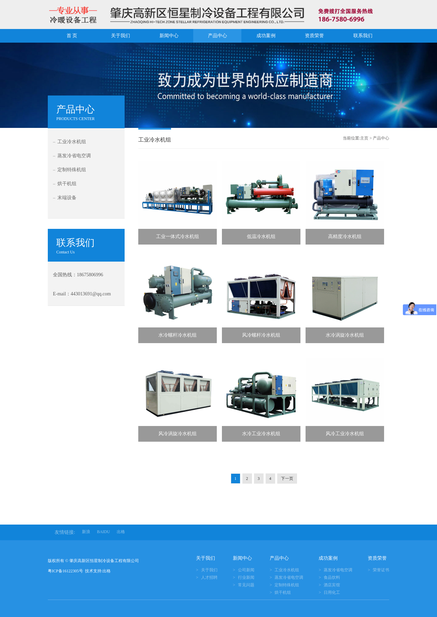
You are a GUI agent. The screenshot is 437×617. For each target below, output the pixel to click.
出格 (121, 531)
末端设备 (66, 197)
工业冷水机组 (71, 141)
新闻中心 (169, 35)
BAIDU (103, 531)
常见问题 (246, 585)
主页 (364, 138)
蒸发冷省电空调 (74, 155)
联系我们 (362, 35)
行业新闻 (246, 577)
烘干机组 (66, 183)
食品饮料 (332, 577)
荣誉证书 (381, 570)
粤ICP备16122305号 (66, 571)
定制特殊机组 (71, 169)
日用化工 (332, 592)
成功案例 (266, 35)
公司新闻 (246, 570)
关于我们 (120, 35)
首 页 (72, 35)
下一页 (287, 478)
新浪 (86, 531)
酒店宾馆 (332, 585)
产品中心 (217, 35)
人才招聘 (209, 577)
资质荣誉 (314, 35)
